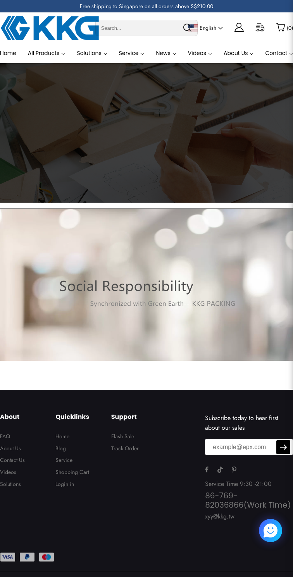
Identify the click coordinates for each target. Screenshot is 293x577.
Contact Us (12, 460)
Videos (197, 53)
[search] (187, 28)
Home (8, 53)
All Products (44, 53)
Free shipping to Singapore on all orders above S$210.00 (146, 6)
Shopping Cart (72, 472)
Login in (64, 484)
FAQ (5, 436)
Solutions (89, 53)
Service (129, 53)
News (163, 53)
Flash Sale (122, 436)
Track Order (125, 448)
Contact (276, 53)
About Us (236, 53)
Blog (60, 448)
